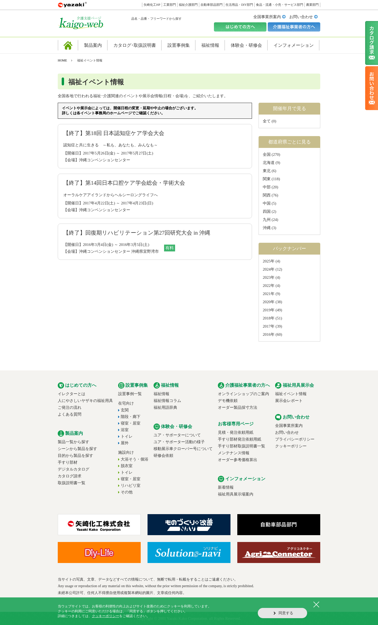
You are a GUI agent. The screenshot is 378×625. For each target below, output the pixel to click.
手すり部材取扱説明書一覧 (241, 446)
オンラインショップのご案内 (243, 394)
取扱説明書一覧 (71, 483)
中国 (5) (269, 203)
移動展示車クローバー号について (183, 449)
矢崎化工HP (152, 5)
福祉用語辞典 (165, 407)
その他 (127, 492)
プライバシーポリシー (294, 439)
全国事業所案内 (267, 17)
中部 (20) (270, 187)
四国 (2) (269, 211)
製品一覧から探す (73, 442)
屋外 (125, 443)
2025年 (269, 261)
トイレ (127, 436)
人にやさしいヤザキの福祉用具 (85, 401)
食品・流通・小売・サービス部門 (279, 5)
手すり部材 (67, 462)
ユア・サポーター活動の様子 (179, 442)
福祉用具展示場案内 (235, 494)
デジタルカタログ (73, 469)
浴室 (125, 430)
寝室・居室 (130, 423)
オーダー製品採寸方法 (237, 407)
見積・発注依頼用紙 (235, 432)
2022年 (269, 285)
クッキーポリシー (291, 446)
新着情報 (226, 487)
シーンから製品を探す (77, 449)
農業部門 (312, 5)
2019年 (269, 310)
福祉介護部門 (188, 5)
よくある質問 (69, 414)
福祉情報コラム (167, 401)
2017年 (269, 326)
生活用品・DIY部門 (239, 5)
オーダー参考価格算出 (237, 460)
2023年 (269, 277)
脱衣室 (127, 466)
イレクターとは (71, 394)
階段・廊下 (130, 417)
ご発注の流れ (69, 407)
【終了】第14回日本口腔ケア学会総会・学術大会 (124, 183)
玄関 (125, 410)
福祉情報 (161, 394)
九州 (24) (270, 220)
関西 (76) (270, 195)
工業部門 (169, 5)
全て (267, 121)
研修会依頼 (163, 455)
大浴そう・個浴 (134, 459)
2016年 (269, 334)
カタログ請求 (69, 476)
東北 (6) (269, 171)
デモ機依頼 (228, 401)
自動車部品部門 (212, 5)
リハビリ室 (130, 485)
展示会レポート (289, 401)
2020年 (269, 302)
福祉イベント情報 (291, 394)
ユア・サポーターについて (177, 435)
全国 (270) (271, 154)
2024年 (269, 269)
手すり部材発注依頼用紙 (239, 439)
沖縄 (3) (269, 228)
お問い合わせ (301, 17)
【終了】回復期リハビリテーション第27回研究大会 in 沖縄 (136, 233)
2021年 (269, 294)
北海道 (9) (271, 163)
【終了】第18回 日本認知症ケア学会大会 (113, 133)
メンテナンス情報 (233, 453)
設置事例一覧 (130, 394)
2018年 (269, 318)
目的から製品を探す (75, 455)
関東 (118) (271, 179)
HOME (62, 60)
